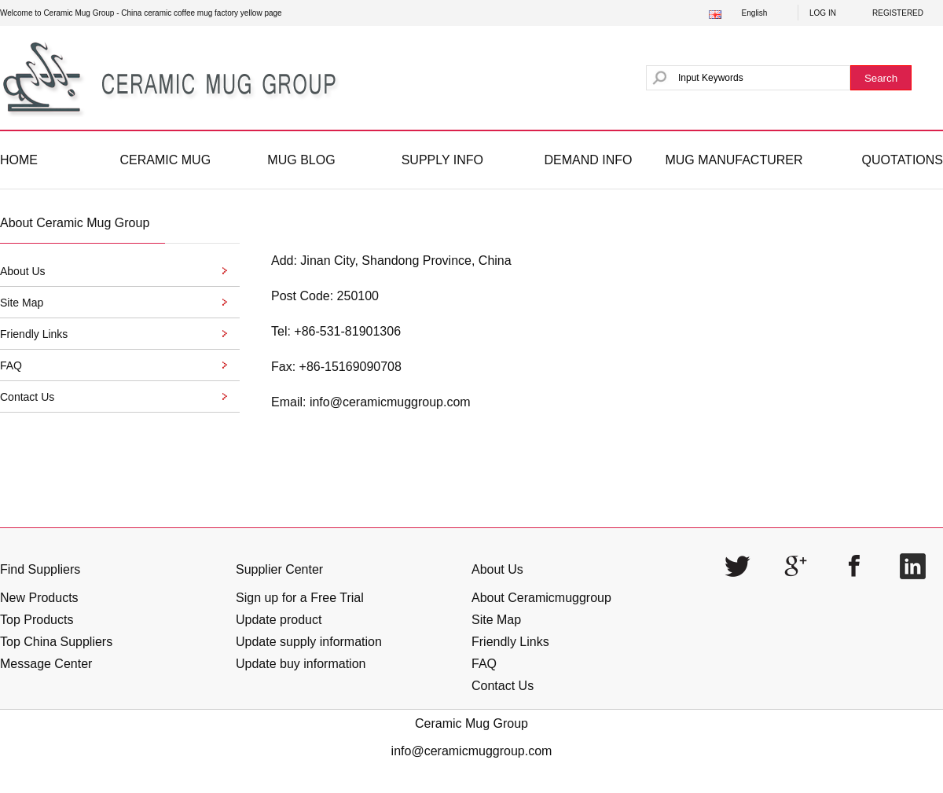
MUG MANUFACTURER (733, 160)
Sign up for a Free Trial (300, 597)
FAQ (484, 663)
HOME (19, 160)
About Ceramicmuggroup (541, 597)
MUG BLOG (301, 160)
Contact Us (503, 685)
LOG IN (822, 13)
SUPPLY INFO (442, 160)
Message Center (46, 663)
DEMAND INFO (588, 160)
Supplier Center (279, 569)
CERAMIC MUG (165, 160)
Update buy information (300, 663)
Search (880, 78)
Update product (278, 619)
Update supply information (309, 641)
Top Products (36, 619)
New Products (39, 597)
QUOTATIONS (902, 160)
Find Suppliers (40, 569)
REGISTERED (897, 13)
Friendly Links (510, 641)
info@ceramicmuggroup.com (390, 402)
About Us (497, 569)
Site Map (496, 619)
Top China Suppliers (56, 641)
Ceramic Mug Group (471, 723)
